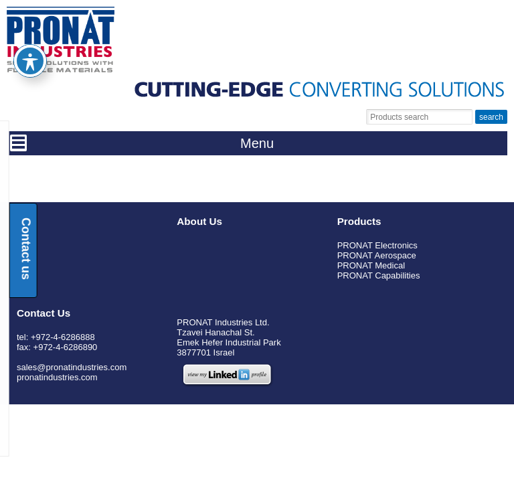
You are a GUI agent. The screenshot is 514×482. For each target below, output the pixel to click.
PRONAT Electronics (377, 245)
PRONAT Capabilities (378, 275)
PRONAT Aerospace (376, 255)
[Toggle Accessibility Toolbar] (30, 36)
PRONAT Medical (371, 265)
